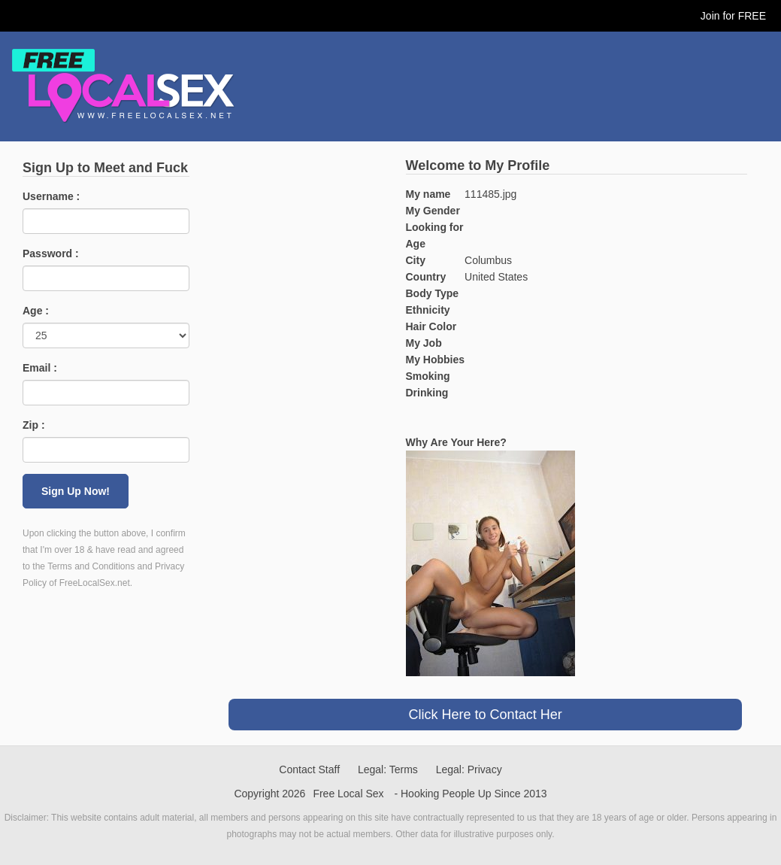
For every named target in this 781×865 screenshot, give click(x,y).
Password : (51, 253)
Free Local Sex (348, 794)
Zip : (34, 425)
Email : (40, 368)
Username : (51, 196)
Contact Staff (309, 769)
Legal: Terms (388, 769)
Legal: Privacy (469, 769)
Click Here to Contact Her (485, 714)
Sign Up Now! (75, 491)
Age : (36, 311)
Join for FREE (733, 16)
